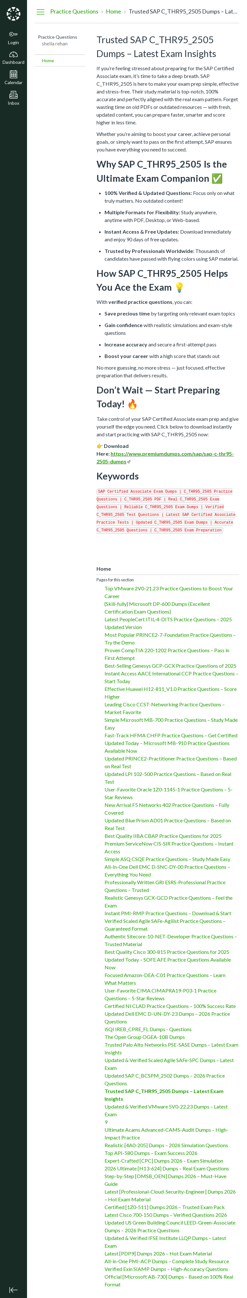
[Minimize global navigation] (13, 1290)
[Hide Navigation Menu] (40, 11)
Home (48, 60)
